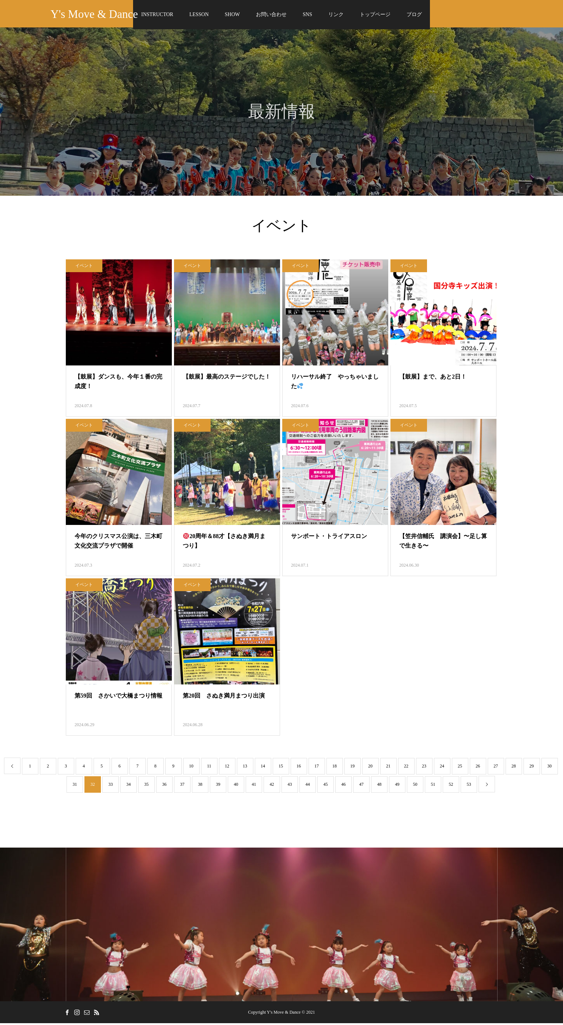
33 (111, 786)
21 (388, 767)
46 (343, 786)
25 (460, 767)
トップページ (375, 14)
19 (352, 767)
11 (209, 767)
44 (308, 786)
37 (182, 786)
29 (531, 767)
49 (397, 786)
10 (191, 767)
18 (334, 767)
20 (370, 767)
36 (164, 786)
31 (75, 786)
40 (236, 786)
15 (281, 767)
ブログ (414, 14)
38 (200, 786)
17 (316, 767)
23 (424, 767)
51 (433, 786)
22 (406, 767)
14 (263, 767)
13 (245, 767)
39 (218, 786)
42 (272, 786)
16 (298, 767)
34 (128, 786)
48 (379, 786)
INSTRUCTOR (157, 14)
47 (361, 786)
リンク (336, 14)
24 (442, 767)
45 (326, 786)
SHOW (232, 14)
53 (469, 786)
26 (478, 767)
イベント (84, 267)
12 (227, 767)
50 (415, 786)
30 (549, 767)
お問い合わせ (271, 14)
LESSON (199, 14)
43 (290, 786)
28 (513, 767)
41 (254, 786)
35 (146, 786)
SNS (307, 14)
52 (451, 786)
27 (496, 767)
